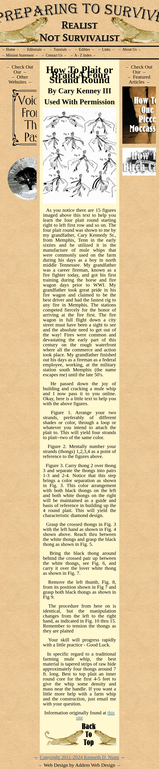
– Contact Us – (54, 55)
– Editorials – (34, 49)
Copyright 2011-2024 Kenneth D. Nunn (79, 757)
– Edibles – (84, 49)
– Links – (106, 49)
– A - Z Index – (83, 55)
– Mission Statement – (20, 55)
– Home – (10, 49)
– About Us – (130, 49)
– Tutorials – (60, 49)
